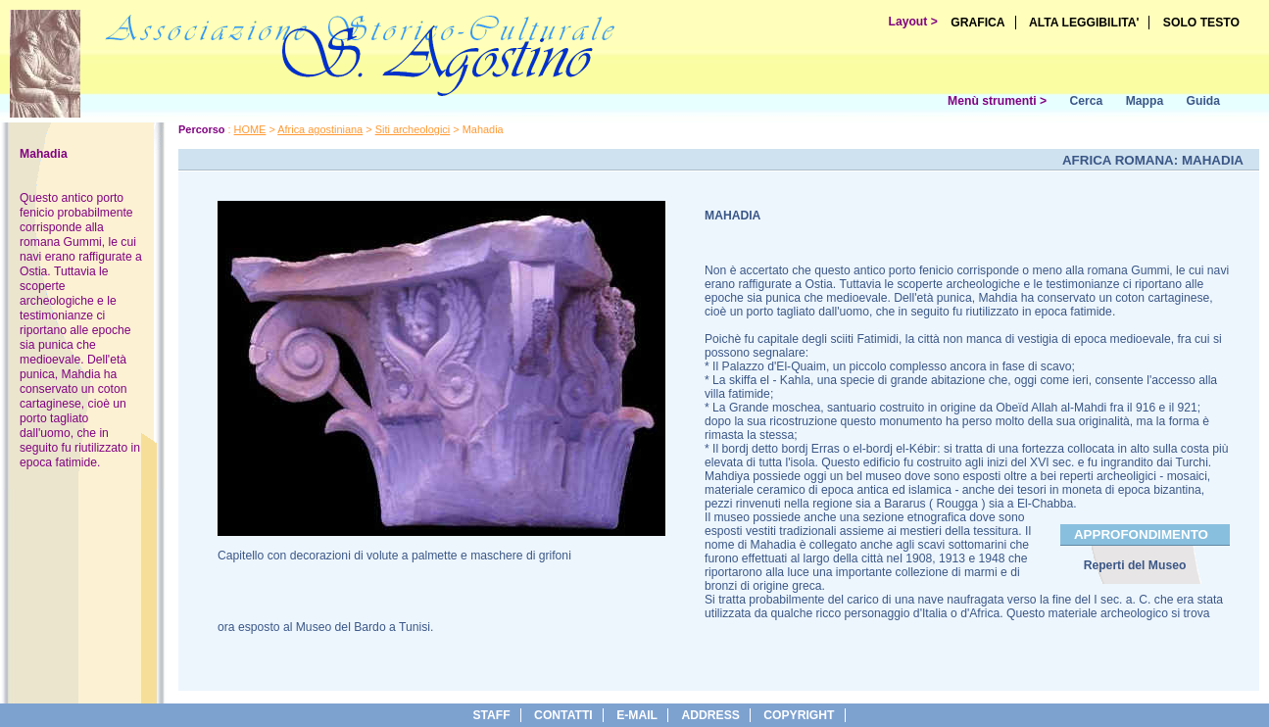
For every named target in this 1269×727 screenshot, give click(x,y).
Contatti (563, 715)
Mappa (1145, 101)
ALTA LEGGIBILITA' (1084, 22)
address (710, 715)
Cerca (1085, 101)
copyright (798, 715)
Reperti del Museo (1135, 565)
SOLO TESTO (1201, 22)
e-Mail (637, 715)
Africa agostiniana (320, 129)
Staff (491, 715)
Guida (1203, 101)
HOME (250, 129)
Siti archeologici (413, 129)
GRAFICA (977, 22)
